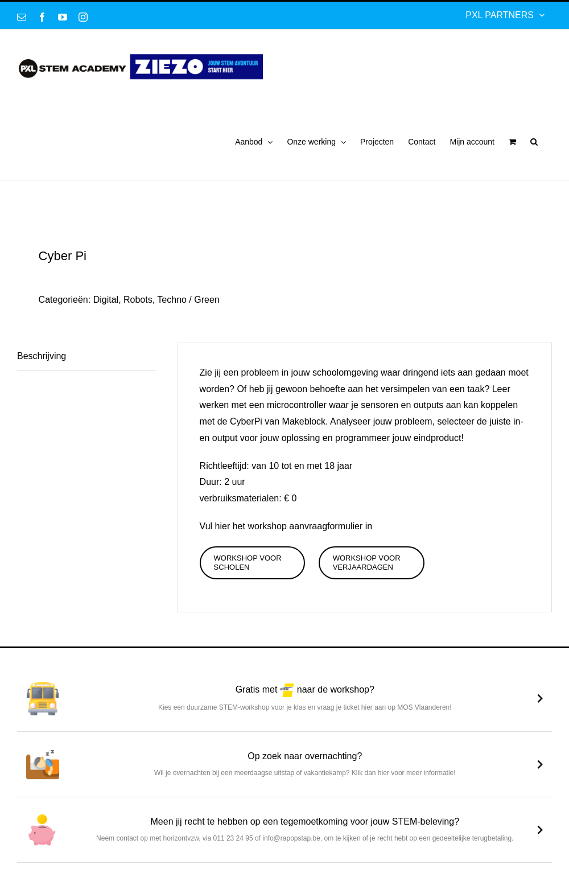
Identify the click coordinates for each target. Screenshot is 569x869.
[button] (534, 142)
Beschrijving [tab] (41, 356)
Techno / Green (188, 299)
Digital (105, 299)
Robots (137, 299)
